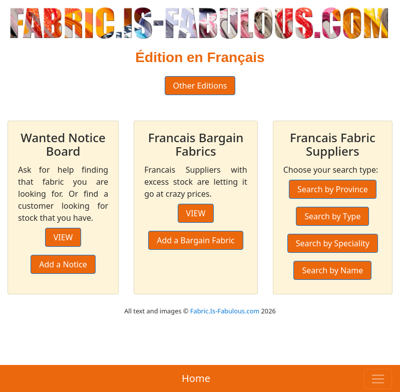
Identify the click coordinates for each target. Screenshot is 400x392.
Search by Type (332, 216)
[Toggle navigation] (378, 379)
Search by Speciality (332, 243)
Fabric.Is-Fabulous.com (224, 310)
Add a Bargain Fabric (196, 240)
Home (196, 378)
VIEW (63, 237)
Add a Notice (63, 264)
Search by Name (332, 270)
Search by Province (332, 189)
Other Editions (200, 85)
